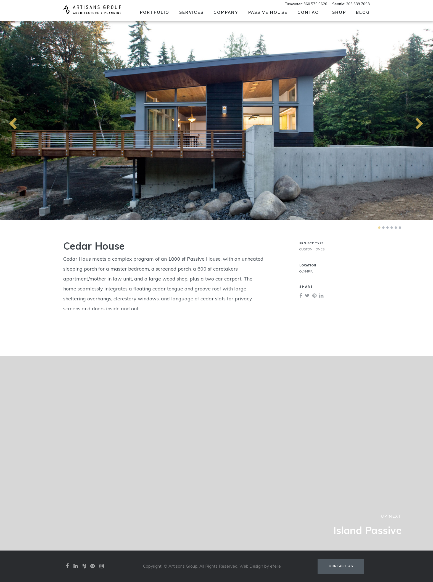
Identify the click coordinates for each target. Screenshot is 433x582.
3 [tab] (387, 227)
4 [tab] (391, 227)
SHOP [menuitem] (339, 12)
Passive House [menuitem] (267, 12)
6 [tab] (400, 227)
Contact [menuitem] (310, 12)
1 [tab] (379, 227)
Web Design (251, 566)
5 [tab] (395, 227)
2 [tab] (383, 227)
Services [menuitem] (191, 12)
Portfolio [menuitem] (155, 12)
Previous (3, 120)
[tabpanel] (216, 120)
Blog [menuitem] (363, 12)
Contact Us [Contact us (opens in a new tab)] (341, 566)
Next (409, 120)
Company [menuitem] (225, 12)
